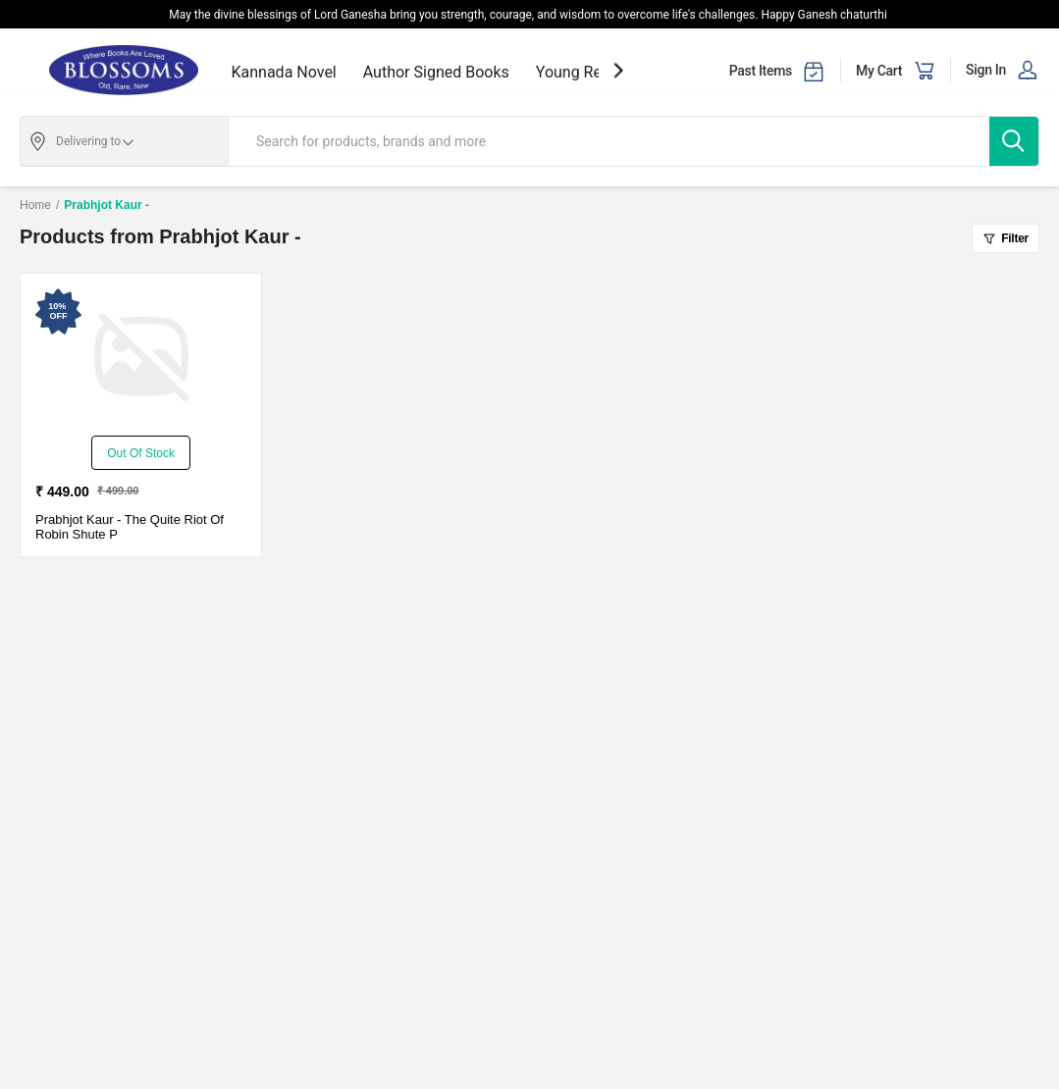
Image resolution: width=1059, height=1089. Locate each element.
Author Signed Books (436, 72)
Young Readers (588, 72)
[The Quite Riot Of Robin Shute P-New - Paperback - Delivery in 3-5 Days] (141, 357)
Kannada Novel (284, 72)
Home (35, 205)
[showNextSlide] (618, 70)
